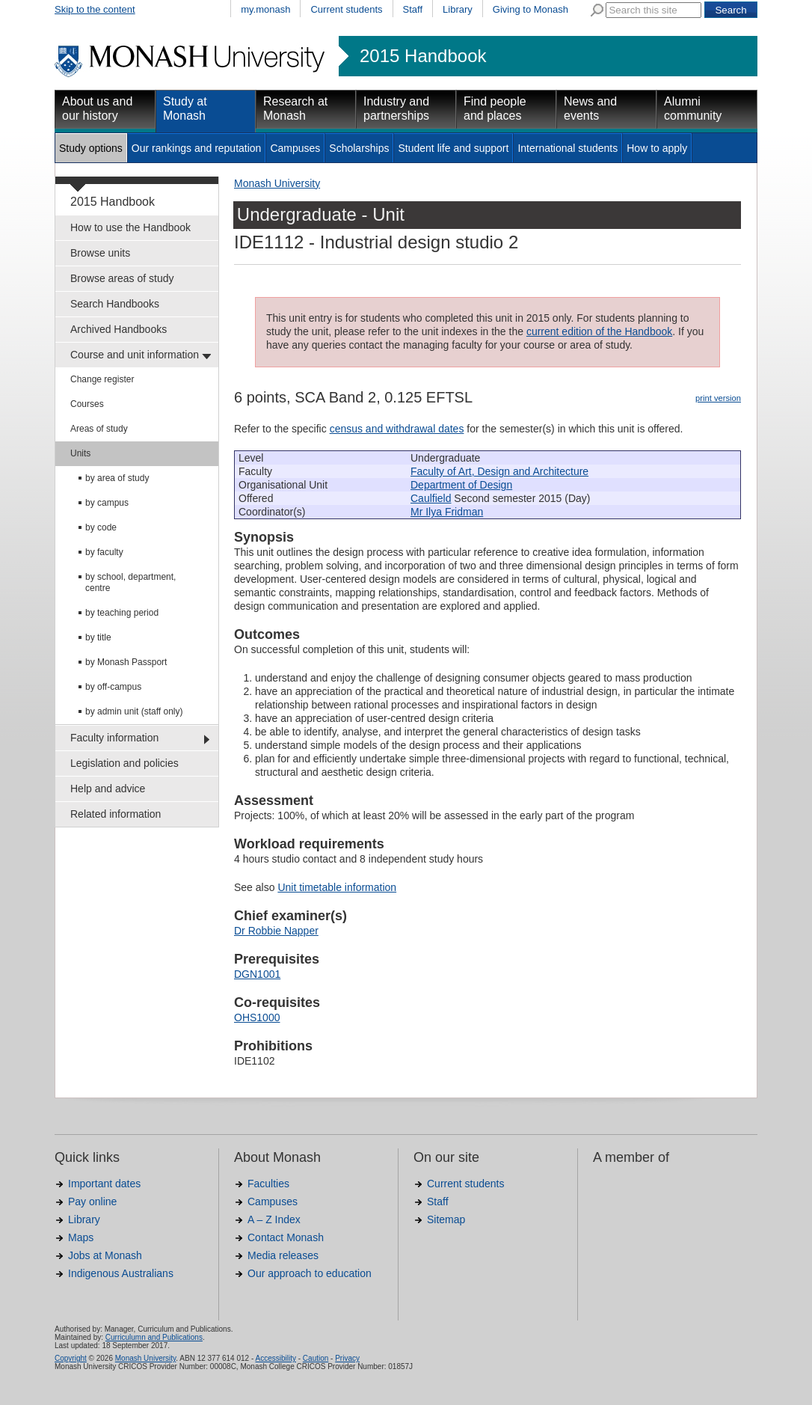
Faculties (268, 1184)
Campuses (295, 148)
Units (80, 453)
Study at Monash (185, 108)
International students (567, 148)
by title (98, 637)
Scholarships (359, 148)
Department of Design (461, 485)
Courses (87, 404)
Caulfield (430, 498)
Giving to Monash (530, 9)
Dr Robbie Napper (276, 931)
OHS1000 (257, 1017)
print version (718, 398)
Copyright (71, 1358)
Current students (346, 9)
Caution (315, 1358)
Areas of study (99, 428)
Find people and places (495, 108)
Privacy (347, 1358)
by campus (107, 503)
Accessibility (275, 1358)
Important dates (104, 1184)
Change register (102, 379)
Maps (80, 1237)
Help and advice (107, 789)
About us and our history (97, 108)
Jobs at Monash (105, 1255)
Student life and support (453, 148)
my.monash (265, 9)
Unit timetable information (336, 887)
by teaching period (122, 612)
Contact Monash (285, 1237)
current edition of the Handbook (599, 331)
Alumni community (693, 108)
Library (458, 9)
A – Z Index (274, 1219)
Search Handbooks (114, 304)
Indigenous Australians (120, 1273)
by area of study (117, 478)
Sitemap (446, 1219)
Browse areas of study (122, 278)
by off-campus (113, 687)
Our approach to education (309, 1273)
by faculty (104, 552)
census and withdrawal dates (397, 429)
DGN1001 (257, 974)
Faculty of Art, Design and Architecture (499, 471)
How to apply (657, 148)
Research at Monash (295, 108)
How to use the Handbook (130, 227)
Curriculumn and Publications (154, 1337)
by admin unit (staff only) (134, 711)
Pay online (92, 1201)
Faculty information (114, 738)
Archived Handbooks (118, 329)
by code (101, 527)
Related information (115, 814)
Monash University (277, 183)
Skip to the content (95, 9)
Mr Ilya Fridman (446, 512)
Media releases (283, 1255)
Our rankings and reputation (197, 148)
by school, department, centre (130, 582)
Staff (413, 9)
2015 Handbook (423, 56)
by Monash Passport (126, 662)
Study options (91, 148)
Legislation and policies (124, 763)
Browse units (100, 253)
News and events (590, 108)
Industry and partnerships (396, 108)
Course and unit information (134, 355)
